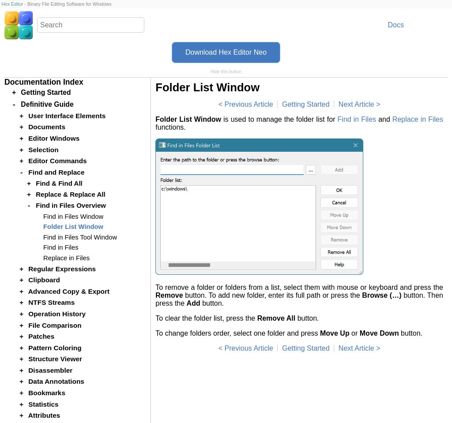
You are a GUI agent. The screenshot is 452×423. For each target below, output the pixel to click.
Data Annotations (56, 381)
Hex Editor (12, 4)
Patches (41, 336)
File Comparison (54, 325)
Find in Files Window (73, 216)
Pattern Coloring (54, 348)
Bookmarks (46, 393)
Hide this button (226, 71)
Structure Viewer (55, 359)
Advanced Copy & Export (68, 291)
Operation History (57, 314)
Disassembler (50, 370)
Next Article (356, 104)
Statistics (43, 404)
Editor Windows (53, 138)
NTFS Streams (51, 302)
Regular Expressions (62, 269)
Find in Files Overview (71, 205)
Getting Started (306, 104)
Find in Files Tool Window (80, 237)
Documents (46, 127)
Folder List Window (73, 226)
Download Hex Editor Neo (226, 52)
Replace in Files (417, 119)
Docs (396, 25)
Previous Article (249, 104)
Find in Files (357, 119)
